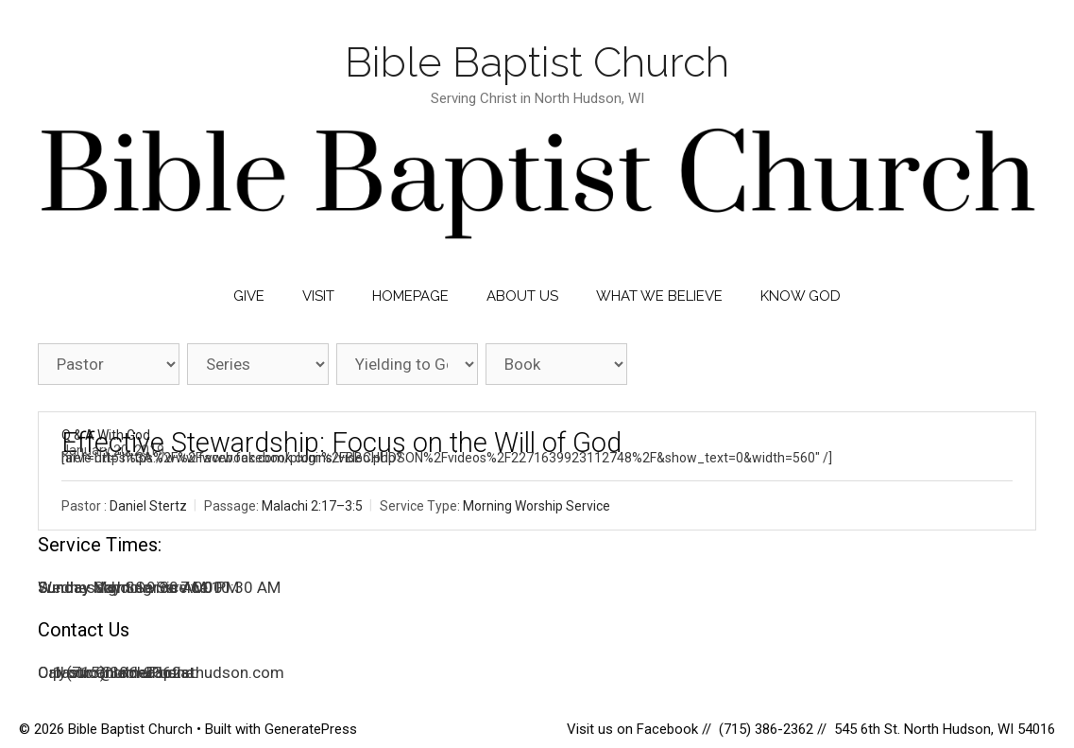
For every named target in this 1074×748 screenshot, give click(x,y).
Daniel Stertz (148, 506)
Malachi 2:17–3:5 (312, 506)
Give (248, 295)
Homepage (410, 295)
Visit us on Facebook (634, 729)
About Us (522, 295)
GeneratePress (310, 729)
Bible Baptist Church (537, 62)
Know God (800, 295)
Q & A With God (105, 435)
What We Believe (659, 295)
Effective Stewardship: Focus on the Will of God (341, 442)
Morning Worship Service (536, 506)
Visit (318, 295)
